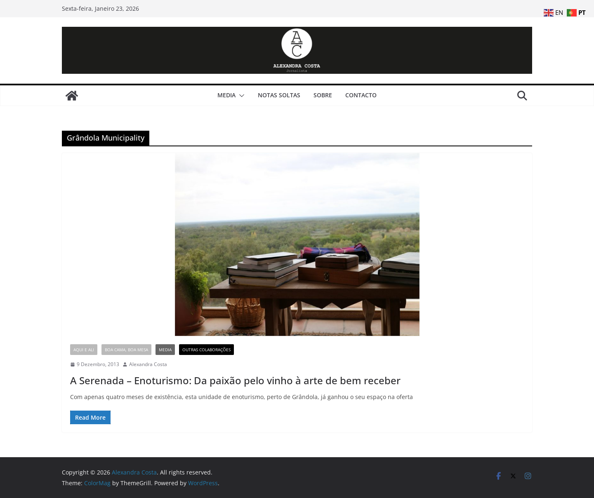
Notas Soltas (279, 95)
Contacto (361, 95)
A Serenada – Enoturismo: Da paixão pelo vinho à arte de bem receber (235, 380)
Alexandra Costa (148, 364)
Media (226, 95)
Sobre (323, 95)
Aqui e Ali (83, 349)
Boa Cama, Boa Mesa (126, 349)
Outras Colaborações (206, 349)
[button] (240, 95)
